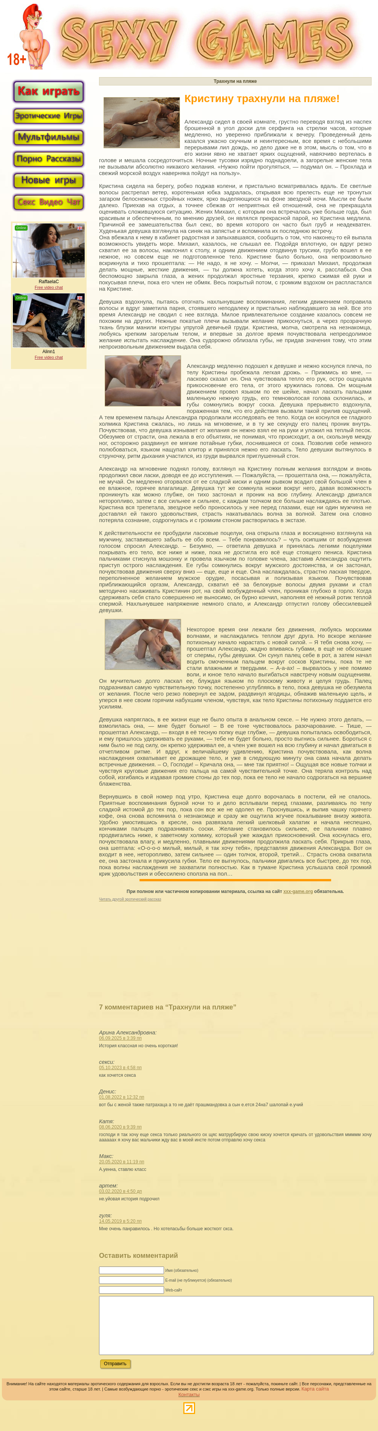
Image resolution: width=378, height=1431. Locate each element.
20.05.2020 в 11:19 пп (121, 1161)
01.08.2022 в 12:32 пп (121, 1097)
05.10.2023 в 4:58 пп (120, 1067)
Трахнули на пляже (235, 81)
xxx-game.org (298, 891)
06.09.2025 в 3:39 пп (120, 1038)
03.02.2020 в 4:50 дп (120, 1191)
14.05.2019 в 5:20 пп (120, 1221)
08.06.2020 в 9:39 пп (120, 1127)
